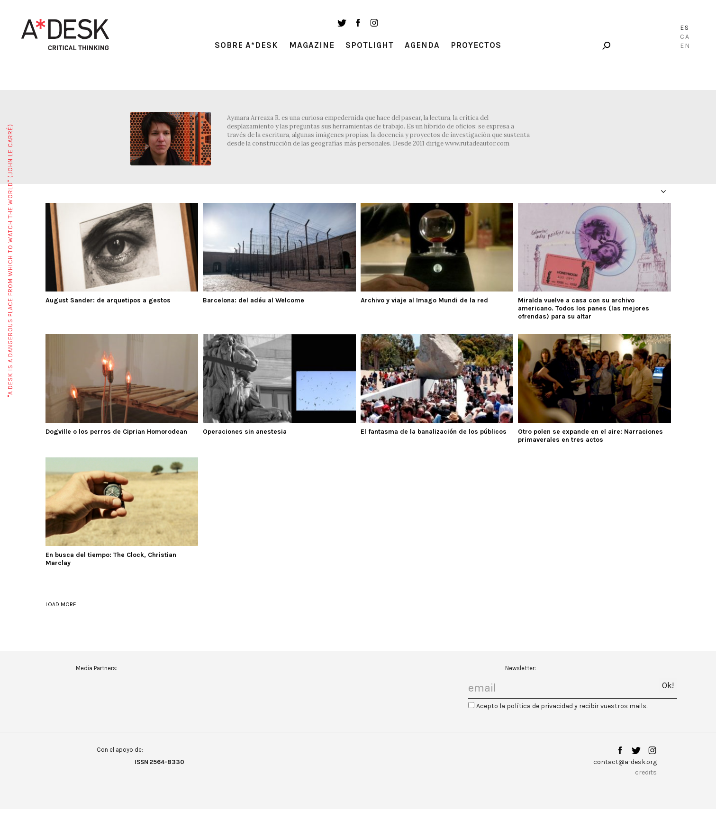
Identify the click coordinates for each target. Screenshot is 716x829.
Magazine (312, 45)
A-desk (65, 34)
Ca (685, 37)
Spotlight (369, 45)
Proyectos (476, 45)
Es (684, 28)
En (685, 46)
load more (60, 604)
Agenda (422, 45)
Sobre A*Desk (246, 45)
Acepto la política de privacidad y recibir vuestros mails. (561, 706)
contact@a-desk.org (625, 762)
